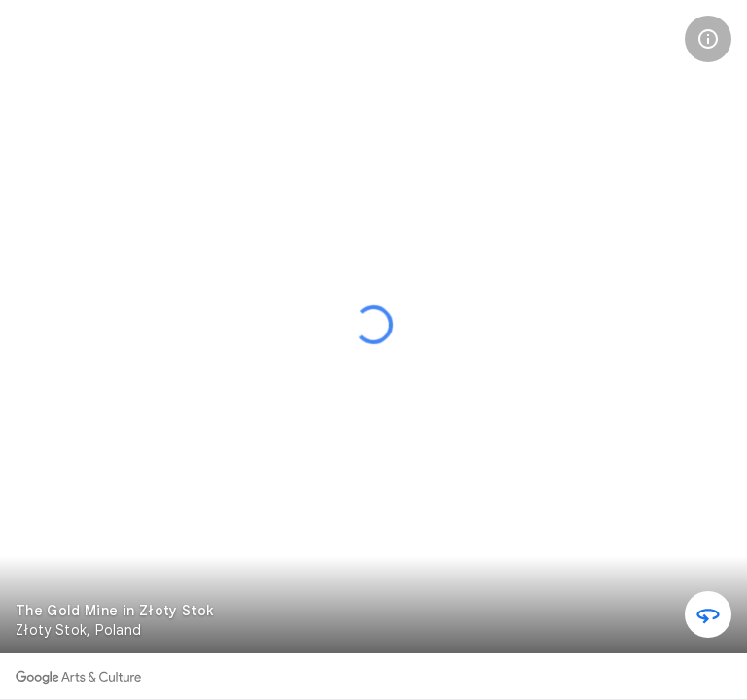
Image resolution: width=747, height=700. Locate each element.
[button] (708, 39)
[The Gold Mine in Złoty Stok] (44, 44)
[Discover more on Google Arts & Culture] (78, 676)
